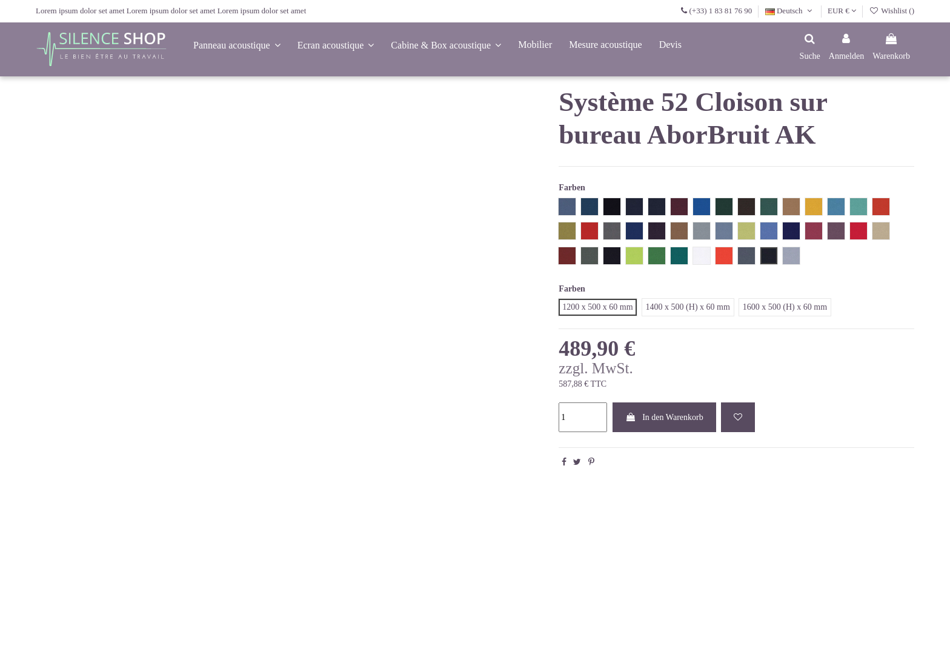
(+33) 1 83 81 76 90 (720, 10)
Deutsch (790, 10)
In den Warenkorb (664, 417)
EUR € (842, 10)
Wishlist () (891, 10)
